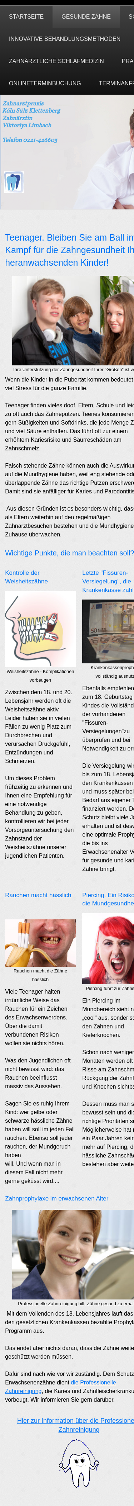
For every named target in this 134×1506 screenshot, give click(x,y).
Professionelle (98, 1382)
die (74, 1382)
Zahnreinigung (23, 1391)
